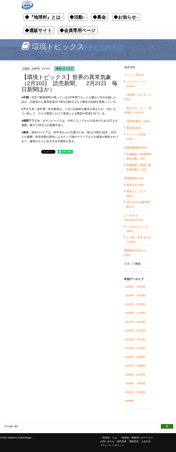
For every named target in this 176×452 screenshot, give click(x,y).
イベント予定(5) (134, 74)
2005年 (129, 374)
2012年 (141, 339)
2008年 (141, 357)
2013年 (129, 339)
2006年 (141, 365)
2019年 (129, 312)
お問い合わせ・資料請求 (113, 441)
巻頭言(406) (133, 127)
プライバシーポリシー (112, 445)
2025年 (129, 286)
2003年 (129, 383)
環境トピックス (64, 68)
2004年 (141, 374)
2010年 (141, 348)
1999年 (129, 400)
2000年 (141, 392)
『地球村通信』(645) (137, 121)
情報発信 (134, 441)
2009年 (129, 357)
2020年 (141, 304)
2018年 (141, 312)
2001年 (129, 392)
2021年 (129, 304)
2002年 (141, 383)
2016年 (141, 321)
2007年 (129, 365)
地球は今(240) (135, 184)
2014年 (141, 330)
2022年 (141, 295)
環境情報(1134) (133, 178)
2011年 (129, 348)
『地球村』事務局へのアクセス (136, 437)
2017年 (129, 321)
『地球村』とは (108, 437)
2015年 (129, 330)
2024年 (141, 286)
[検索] (79, 426)
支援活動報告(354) (135, 147)
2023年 (129, 295)
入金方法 (146, 441)
